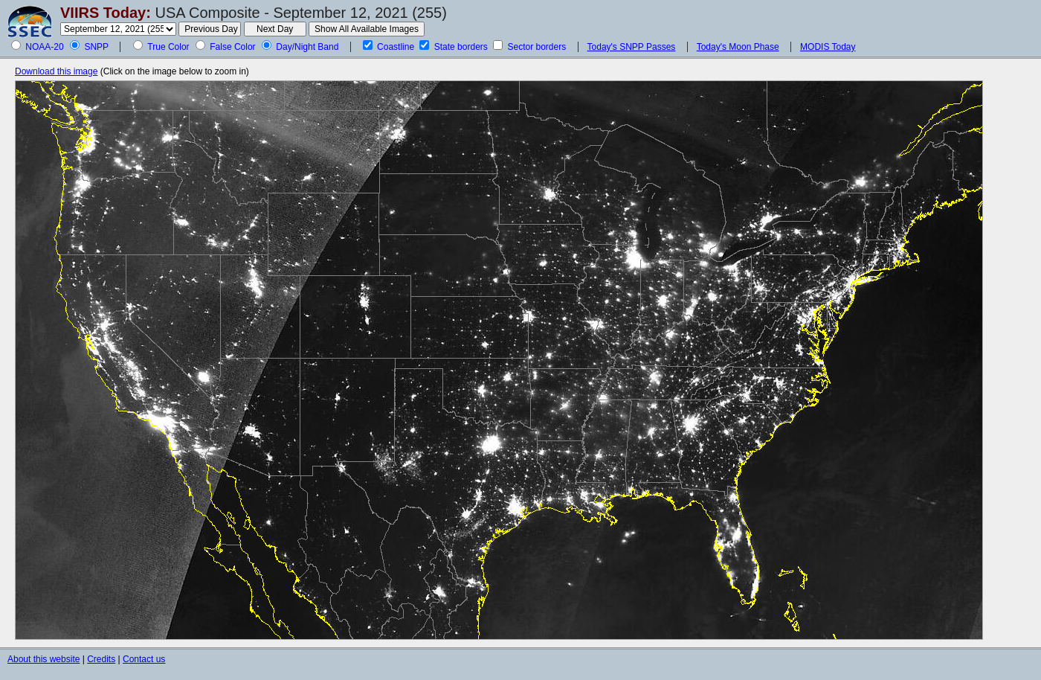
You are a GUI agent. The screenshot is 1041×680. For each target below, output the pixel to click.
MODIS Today (827, 47)
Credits (101, 659)
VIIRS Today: (105, 12)
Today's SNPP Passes (631, 47)
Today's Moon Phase (738, 47)
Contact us (144, 659)
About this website (43, 659)
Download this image (56, 71)
